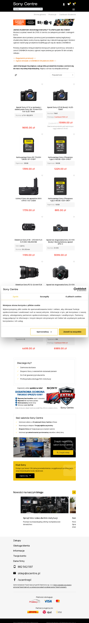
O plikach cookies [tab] (73, 297)
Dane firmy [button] (19, 561)
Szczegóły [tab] (44, 297)
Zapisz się (25, 476)
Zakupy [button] (17, 540)
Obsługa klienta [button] (21, 545)
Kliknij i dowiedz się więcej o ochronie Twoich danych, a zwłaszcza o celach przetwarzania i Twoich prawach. (42, 586)
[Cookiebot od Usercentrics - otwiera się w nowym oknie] (75, 289)
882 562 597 (23, 567)
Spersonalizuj (44, 332)
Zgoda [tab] (15, 297)
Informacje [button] (19, 550)
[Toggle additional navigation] (74, 9)
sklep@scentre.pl (26, 573)
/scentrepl (22, 580)
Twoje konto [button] (19, 556)
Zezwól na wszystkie (72, 332)
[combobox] (62, 74)
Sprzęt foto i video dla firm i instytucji (40, 518)
